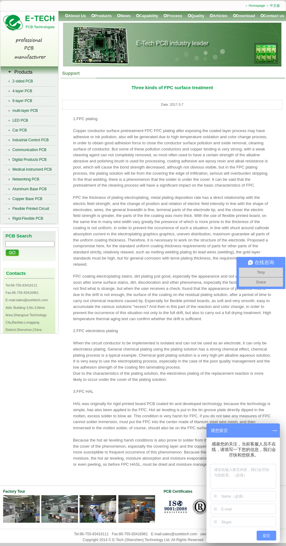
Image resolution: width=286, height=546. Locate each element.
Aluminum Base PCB (30, 189)
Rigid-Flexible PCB (28, 218)
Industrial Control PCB (31, 140)
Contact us (274, 15)
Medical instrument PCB (32, 169)
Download (245, 15)
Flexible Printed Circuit (31, 209)
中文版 (275, 5)
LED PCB (20, 120)
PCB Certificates (178, 491)
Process (174, 15)
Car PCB (20, 130)
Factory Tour (14, 491)
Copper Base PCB (28, 199)
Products (103, 15)
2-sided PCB (23, 81)
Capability (148, 15)
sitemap (206, 534)
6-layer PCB (22, 101)
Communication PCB (29, 150)
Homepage (257, 5)
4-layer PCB (22, 91)
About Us (77, 15)
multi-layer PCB (25, 110)
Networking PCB (26, 179)
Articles (220, 15)
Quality (197, 15)
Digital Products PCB (30, 159)
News (125, 15)
